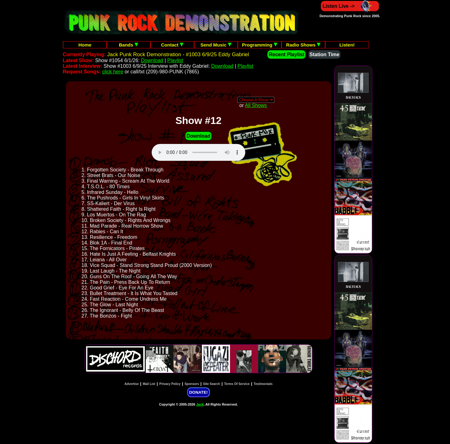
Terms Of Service (237, 384)
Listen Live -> (350, 6)
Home (84, 44)
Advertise (132, 384)
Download (152, 60)
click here (112, 71)
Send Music (216, 44)
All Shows (256, 105)
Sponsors (191, 384)
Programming (259, 44)
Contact (172, 44)
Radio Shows (303, 44)
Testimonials (263, 384)
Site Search (211, 384)
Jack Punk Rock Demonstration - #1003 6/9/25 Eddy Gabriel (178, 54)
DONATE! (198, 392)
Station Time (325, 54)
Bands (128, 44)
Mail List (149, 384)
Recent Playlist (286, 54)
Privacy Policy (170, 384)
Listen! (347, 44)
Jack (200, 404)
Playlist (175, 60)
